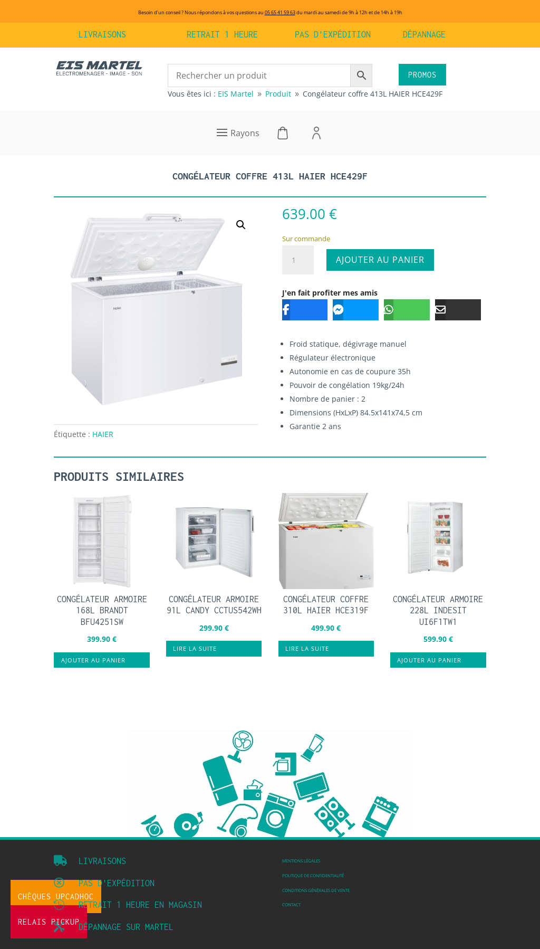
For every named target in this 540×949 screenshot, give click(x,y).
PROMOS (422, 74)
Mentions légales (301, 860)
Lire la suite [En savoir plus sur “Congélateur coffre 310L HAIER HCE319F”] (307, 648)
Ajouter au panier (380, 259)
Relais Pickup (49, 921)
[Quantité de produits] (298, 260)
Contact (291, 904)
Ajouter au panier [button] (93, 660)
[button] (241, 224)
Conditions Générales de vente (316, 890)
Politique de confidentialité (313, 875)
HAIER (102, 434)
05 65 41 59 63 (280, 12)
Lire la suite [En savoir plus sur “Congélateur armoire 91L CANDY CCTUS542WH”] (195, 648)
